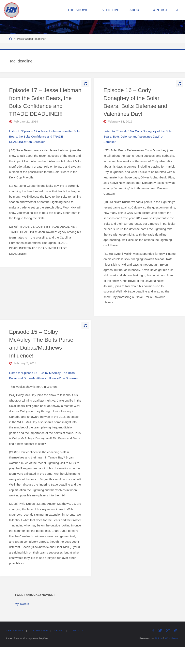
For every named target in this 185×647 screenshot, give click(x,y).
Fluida (158, 638)
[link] (177, 10)
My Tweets (22, 604)
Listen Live (39, 630)
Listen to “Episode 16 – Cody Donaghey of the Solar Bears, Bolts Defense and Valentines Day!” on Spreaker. (138, 136)
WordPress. (172, 638)
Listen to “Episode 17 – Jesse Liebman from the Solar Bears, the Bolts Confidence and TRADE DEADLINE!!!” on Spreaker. (44, 136)
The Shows (15, 630)
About (59, 630)
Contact (77, 630)
